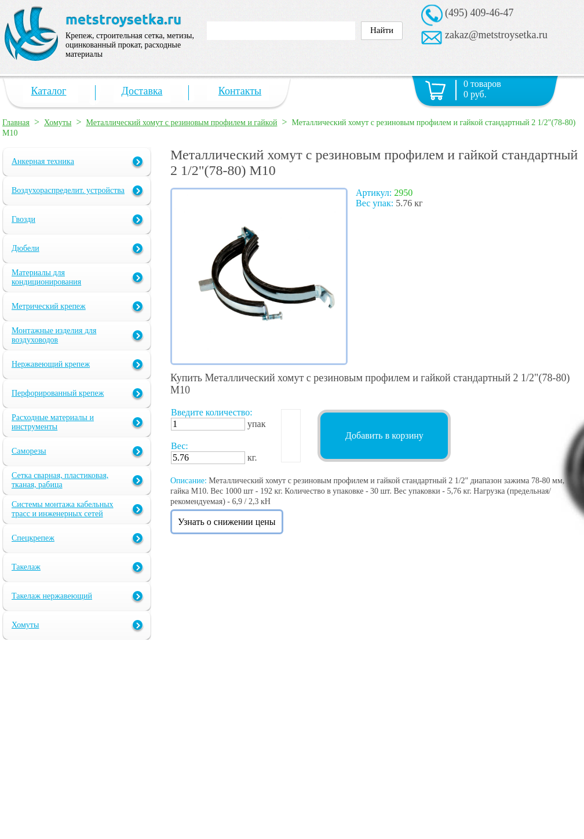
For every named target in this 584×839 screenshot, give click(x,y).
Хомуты (57, 122)
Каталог (49, 91)
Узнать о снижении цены (227, 522)
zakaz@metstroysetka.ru (496, 35)
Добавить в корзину (384, 435)
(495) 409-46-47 (479, 13)
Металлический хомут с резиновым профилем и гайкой (181, 122)
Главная (16, 122)
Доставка (142, 91)
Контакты (239, 91)
